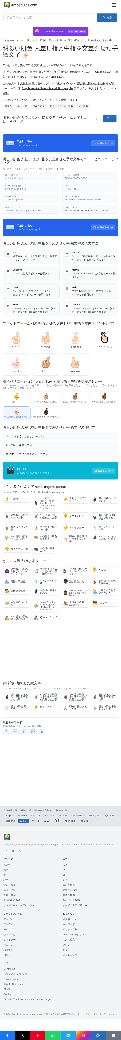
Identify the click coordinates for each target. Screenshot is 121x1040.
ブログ (66, 944)
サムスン (8, 944)
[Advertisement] (60, 651)
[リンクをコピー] (98, 1035)
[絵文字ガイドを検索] (50, 17)
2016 (6, 93)
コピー (109, 118)
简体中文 (10, 820)
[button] (31, 176)
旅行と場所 (9, 885)
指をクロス (39, 106)
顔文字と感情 (70, 890)
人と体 (7, 864)
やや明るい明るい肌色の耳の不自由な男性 (45, 571)
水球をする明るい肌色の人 (104, 591)
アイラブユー (73, 527)
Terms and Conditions (15, 973)
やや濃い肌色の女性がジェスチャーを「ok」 (16, 571)
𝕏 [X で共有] (22, 1035)
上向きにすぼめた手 (74, 499)
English (9, 815)
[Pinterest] (20, 851)
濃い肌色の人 (73, 581)
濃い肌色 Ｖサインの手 (104, 499)
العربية (47, 820)
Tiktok (6, 954)
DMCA (6, 989)
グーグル (8, 924)
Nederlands (77, 815)
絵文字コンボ (70, 919)
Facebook (9, 929)
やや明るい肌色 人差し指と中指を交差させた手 (45, 697)
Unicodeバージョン (73, 934)
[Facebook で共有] (7, 1035)
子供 (33, 731)
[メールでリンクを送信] (113, 1035)
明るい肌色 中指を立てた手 (104, 707)
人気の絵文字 (70, 939)
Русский (109, 815)
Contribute (9, 968)
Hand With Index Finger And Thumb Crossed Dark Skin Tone (44, 503)
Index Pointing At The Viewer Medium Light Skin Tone (45, 606)
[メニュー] (114, 5)
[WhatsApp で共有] (52, 1035)
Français (49, 815)
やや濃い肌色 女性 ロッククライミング (75, 571)
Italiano (63, 815)
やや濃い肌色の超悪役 (45, 591)
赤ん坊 (99, 569)
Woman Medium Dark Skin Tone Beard (75, 593)
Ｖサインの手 (73, 515)
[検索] (107, 17)
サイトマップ (99, 1014)
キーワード (69, 924)
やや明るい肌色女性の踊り (104, 582)
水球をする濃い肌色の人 (74, 603)
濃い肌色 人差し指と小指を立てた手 (104, 517)
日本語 (23, 820)
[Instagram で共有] (83, 1035)
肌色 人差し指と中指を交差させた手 (104, 697)
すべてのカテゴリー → (75, 905)
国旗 (5, 869)
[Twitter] (13, 851)
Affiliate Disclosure (13, 984)
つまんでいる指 (16, 549)
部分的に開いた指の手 (51, 40)
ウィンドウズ (10, 934)
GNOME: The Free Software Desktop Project (28, 999)
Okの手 (12, 499)
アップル (8, 919)
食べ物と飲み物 (12, 900)
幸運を (8, 106)
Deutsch (36, 815)
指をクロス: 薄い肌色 (61, 106)
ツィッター (9, 939)
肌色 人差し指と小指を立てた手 (46, 516)
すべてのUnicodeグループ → (18, 905)
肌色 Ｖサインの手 (16, 528)
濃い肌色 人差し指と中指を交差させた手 (16, 697)
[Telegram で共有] (68, 1035)
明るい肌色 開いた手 (16, 707)
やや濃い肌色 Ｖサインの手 (16, 516)
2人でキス (101, 603)
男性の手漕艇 (15, 581)
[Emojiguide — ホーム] (6, 837)
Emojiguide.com (11, 40)
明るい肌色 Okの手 (103, 528)
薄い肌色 (83, 106)
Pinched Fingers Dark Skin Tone (104, 537)
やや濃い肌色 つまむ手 (46, 549)
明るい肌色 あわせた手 (75, 707)
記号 (5, 879)
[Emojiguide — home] (20, 5)
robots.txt (113, 1014)
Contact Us (9, 994)
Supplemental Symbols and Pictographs (86, 210)
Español (22, 815)
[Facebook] (6, 851)
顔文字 (66, 949)
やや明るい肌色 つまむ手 (45, 537)
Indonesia (69, 820)
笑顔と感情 (9, 890)
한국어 (35, 820)
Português (94, 815)
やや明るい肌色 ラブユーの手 (16, 537)
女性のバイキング (45, 618)
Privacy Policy (10, 979)
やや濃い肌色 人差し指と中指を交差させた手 (75, 697)
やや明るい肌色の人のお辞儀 (16, 618)
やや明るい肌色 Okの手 (45, 528)
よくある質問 (70, 954)
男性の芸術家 (15, 591)
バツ (15, 731)
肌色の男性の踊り (45, 582)
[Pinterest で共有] (37, 1035)
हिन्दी (57, 820)
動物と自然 (9, 895)
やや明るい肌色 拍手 (16, 603)
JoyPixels (8, 949)
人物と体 (29, 40)
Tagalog (84, 820)
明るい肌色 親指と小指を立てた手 (75, 539)
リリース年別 (70, 929)
